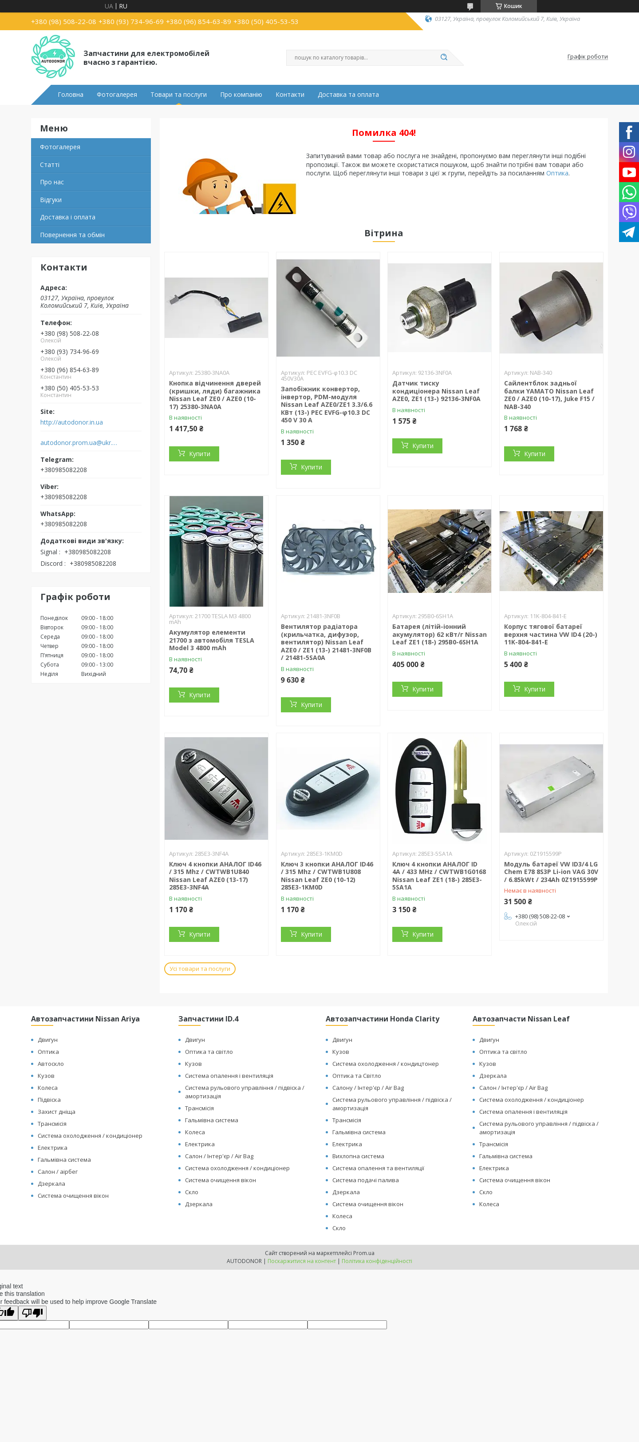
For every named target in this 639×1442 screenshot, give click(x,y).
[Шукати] (444, 58)
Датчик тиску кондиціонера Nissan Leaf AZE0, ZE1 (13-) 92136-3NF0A (436, 391)
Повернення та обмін (72, 234)
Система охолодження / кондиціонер (90, 1136)
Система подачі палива (365, 1180)
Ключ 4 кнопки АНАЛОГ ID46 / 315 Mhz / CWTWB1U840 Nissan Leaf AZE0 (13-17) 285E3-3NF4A (215, 876)
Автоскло (51, 1064)
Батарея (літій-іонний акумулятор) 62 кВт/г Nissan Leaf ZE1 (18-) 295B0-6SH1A (439, 634)
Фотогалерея (117, 94)
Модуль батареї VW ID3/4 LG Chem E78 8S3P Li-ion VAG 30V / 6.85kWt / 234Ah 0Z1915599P (551, 872)
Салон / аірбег (58, 1172)
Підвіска (49, 1100)
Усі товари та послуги (200, 969)
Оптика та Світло (356, 1076)
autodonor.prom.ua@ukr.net (79, 443)
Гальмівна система (64, 1160)
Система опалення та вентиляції (378, 1168)
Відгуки (51, 199)
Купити (199, 453)
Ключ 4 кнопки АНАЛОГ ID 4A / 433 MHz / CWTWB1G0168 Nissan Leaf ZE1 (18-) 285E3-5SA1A (439, 876)
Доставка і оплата (67, 217)
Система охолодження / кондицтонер (385, 1064)
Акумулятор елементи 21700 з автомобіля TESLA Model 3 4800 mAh (211, 640)
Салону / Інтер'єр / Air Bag (368, 1088)
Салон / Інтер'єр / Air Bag (219, 1156)
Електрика (52, 1148)
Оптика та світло (209, 1052)
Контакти (290, 94)
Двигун (48, 1040)
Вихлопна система (358, 1156)
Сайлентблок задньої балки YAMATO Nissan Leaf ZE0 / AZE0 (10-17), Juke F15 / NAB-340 (549, 395)
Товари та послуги (178, 94)
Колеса (48, 1088)
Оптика (557, 173)
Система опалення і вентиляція (229, 1076)
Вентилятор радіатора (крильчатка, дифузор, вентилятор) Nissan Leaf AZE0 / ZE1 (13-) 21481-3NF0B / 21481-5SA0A (326, 642)
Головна (70, 94)
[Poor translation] (32, 1313)
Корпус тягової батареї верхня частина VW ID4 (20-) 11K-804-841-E (550, 634)
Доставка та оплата (348, 94)
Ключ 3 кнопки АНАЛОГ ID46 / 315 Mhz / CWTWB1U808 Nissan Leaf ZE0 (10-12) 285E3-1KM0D (327, 876)
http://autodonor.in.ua (71, 422)
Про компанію (241, 94)
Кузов (46, 1076)
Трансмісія (52, 1124)
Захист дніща (56, 1112)
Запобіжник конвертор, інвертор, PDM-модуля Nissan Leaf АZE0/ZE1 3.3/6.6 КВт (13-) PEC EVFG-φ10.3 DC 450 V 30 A (326, 404)
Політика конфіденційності (377, 1261)
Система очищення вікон (73, 1196)
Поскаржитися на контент (302, 1261)
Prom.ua (364, 1253)
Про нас (52, 182)
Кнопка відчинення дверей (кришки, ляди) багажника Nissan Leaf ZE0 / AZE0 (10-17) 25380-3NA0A (215, 395)
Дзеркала (51, 1184)
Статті (49, 164)
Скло (191, 1192)
